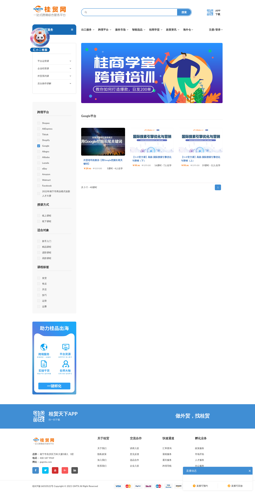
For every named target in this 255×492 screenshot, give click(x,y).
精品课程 (46, 246)
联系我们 (102, 465)
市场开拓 (199, 454)
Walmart (46, 180)
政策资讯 (172, 29)
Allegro (45, 151)
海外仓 (188, 29)
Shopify (46, 140)
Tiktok (45, 134)
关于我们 (102, 448)
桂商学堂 (155, 29)
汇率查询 (167, 448)
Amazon (46, 174)
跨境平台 (104, 29)
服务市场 (121, 29)
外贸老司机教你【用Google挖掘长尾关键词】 (102, 162)
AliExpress (47, 128)
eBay (44, 168)
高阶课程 (46, 258)
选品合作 (134, 460)
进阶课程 (46, 252)
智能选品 (138, 29)
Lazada (45, 162)
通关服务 (167, 460)
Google (45, 145)
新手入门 (46, 241)
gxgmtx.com (46, 461)
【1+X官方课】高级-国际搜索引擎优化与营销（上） (200, 159)
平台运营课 (43, 61)
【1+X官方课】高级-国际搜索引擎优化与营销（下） (151, 159)
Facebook (47, 185)
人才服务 (199, 460)
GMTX (76, 486)
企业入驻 (134, 465)
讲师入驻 (134, 448)
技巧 (44, 295)
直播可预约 (202, 485)
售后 (44, 283)
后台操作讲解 (44, 83)
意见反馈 (134, 454)
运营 (44, 300)
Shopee (46, 123)
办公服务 (199, 465)
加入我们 (102, 460)
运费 (44, 306)
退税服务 (167, 454)
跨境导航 (167, 465)
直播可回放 (237, 485)
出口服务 (87, 29)
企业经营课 (43, 68)
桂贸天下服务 (44, 29)
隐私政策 (102, 454)
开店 (44, 289)
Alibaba (46, 157)
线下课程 (46, 221)
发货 (44, 278)
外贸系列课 (43, 75)
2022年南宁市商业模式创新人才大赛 (56, 193)
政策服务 (199, 448)
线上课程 (46, 215)
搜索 (184, 12)
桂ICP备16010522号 (42, 486)
